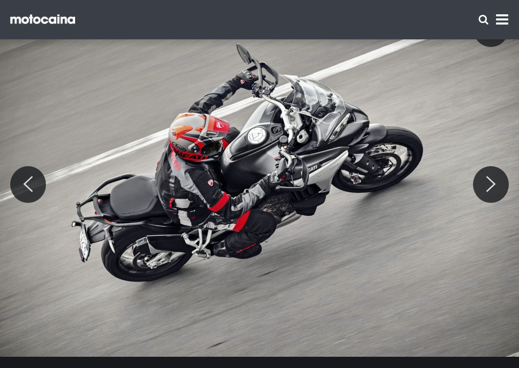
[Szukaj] (483, 20)
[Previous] (28, 184)
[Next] (491, 184)
